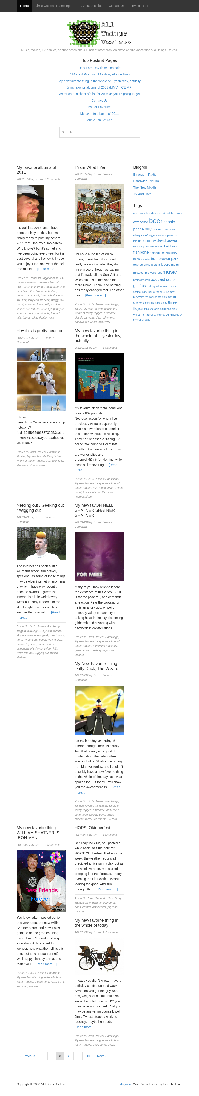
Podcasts (35, 278)
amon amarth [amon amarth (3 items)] (140, 213)
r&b (47, 304)
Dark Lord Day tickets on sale (99, 68)
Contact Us (116, 6)
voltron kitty (51, 648)
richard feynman (27, 644)
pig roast (113, 907)
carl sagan (33, 631)
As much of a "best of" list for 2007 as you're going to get (99, 94)
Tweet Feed (141, 6)
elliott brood (36, 291)
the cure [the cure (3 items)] (160, 292)
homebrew (109, 902)
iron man (22, 986)
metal (20, 304)
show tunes (33, 309)
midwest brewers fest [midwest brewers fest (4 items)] (147, 272)
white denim (39, 317)
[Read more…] (47, 269)
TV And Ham (142, 194)
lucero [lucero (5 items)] (165, 264)
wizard (113, 819)
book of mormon (34, 286)
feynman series (31, 635)
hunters (21, 295)
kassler (86, 907)
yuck (51, 317)
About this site (91, 6)
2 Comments (110, 932)
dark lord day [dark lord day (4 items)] (147, 240)
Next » (101, 1056)
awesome (110, 313)
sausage (80, 911)
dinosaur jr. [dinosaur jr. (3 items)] (139, 246)
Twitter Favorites (99, 107)
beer (88, 902)
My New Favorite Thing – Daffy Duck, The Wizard (98, 666)
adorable (51, 460)
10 (88, 1056)
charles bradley (55, 286)
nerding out (30, 639)
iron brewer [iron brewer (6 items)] (160, 258)
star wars (22, 465)
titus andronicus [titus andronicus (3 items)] (153, 309)
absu (55, 278)
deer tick (22, 291)
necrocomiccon (34, 304)
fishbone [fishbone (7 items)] (141, 252)
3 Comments (52, 179)
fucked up (50, 291)
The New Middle (144, 187)
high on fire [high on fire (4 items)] (157, 252)
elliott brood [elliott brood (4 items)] (170, 246)
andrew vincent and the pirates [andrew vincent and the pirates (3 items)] (165, 213)
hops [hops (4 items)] (136, 259)
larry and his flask (38, 300)
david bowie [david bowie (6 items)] (167, 240)
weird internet (25, 653)
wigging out (42, 653)
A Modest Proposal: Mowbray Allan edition (99, 74)
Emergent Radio (144, 174)
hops (78, 907)
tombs (27, 317)
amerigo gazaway (38, 282)
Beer (91, 898)
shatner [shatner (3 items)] (137, 292)
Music (78, 308)
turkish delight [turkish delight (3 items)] (169, 309)
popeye (79, 322)
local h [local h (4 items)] (155, 264)
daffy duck (112, 810)
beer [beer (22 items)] (156, 220)
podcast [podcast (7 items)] (158, 279)
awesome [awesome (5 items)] (140, 222)
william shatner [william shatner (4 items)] (143, 314)
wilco (107, 322)
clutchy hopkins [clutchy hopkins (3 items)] (164, 235)
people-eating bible (50, 639)
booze (111, 1044)
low (62, 300)
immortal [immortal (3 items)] (145, 259)
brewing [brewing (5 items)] (158, 229)
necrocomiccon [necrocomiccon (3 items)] (141, 280)
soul (44, 309)
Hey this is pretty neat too (40, 330)
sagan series (46, 644)
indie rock (33, 295)
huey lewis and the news (98, 492)
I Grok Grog (113, 898)
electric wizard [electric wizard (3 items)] (154, 246)
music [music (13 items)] (169, 272)
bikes (103, 1044)
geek (45, 635)
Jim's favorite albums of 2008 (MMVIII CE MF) (100, 87)
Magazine (125, 1084)
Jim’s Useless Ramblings (55, 6)
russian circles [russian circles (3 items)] (168, 286)
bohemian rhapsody (105, 645)
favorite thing (97, 814)
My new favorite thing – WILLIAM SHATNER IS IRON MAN (38, 833)
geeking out (57, 635)
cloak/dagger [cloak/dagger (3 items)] (148, 235)
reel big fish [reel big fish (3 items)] (153, 286)
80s (95, 487)
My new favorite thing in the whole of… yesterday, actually (98, 335)
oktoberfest (99, 907)
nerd (19, 639)
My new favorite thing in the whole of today (96, 923)
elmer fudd (81, 814)
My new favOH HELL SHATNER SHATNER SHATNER (95, 510)
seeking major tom (102, 650)
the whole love (94, 322)
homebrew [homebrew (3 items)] (171, 252)
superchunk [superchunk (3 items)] (148, 292)
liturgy (54, 300)
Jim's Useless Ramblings (103, 304)
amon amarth (107, 487)
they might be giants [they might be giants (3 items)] (156, 302)
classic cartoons (84, 317)
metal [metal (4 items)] (175, 264)
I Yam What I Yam (91, 167)
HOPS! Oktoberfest (92, 828)
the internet (100, 819)
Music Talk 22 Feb (99, 120)
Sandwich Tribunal (146, 181)
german (97, 902)
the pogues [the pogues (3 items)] (151, 297)
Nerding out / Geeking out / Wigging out (40, 508)
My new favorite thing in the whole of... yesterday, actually (99, 81)
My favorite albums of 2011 (99, 113)
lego (60, 460)
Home (24, 6)
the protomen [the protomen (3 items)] (165, 297)
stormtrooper (37, 465)
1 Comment (110, 347)
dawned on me (105, 317)
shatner (79, 654)
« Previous (27, 1056)
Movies (21, 456)
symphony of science (30, 648)
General (100, 898)
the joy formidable (38, 313)
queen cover (82, 650)
